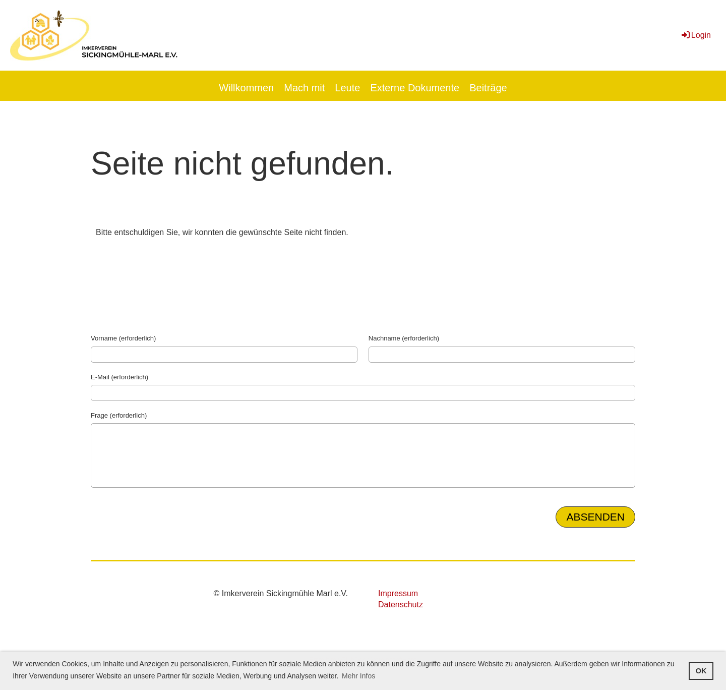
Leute (347, 87)
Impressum (398, 593)
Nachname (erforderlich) (404, 338)
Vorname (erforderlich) (123, 338)
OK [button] (701, 671)
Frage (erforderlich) (119, 415)
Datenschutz (400, 604)
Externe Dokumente (414, 87)
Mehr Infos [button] (358, 676)
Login (695, 35)
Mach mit (304, 87)
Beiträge (488, 87)
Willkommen (246, 87)
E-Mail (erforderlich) (119, 377)
